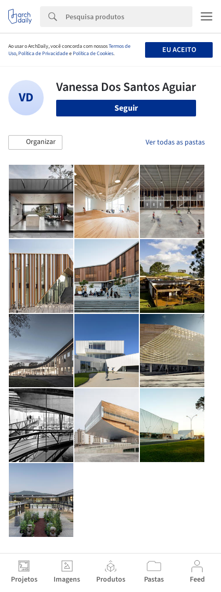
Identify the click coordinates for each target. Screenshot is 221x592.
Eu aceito (179, 50)
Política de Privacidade (43, 53)
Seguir (126, 108)
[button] (35, 142)
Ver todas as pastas (175, 142)
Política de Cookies (93, 53)
